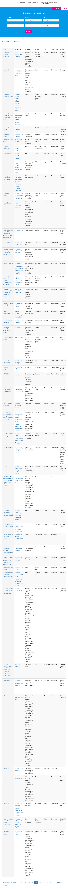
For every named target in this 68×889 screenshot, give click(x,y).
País (44, 17)
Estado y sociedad (8, 263)
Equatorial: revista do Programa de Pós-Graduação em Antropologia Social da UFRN (8, 561)
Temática (27, 17)
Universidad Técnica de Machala (18, 405)
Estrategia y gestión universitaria (6, 195)
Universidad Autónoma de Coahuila (18, 548)
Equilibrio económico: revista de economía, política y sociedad (8, 550)
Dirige (62, 49)
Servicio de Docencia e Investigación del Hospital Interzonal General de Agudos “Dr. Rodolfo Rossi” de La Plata (19, 183)
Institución (28, 23)
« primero (6, 882)
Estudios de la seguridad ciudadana (7, 54)
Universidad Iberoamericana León (19, 697)
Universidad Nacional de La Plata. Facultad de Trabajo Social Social (19, 528)
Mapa (65, 8)
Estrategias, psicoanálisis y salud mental (7, 177)
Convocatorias (33, 2)
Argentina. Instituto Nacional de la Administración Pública (19, 280)
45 (43, 882)
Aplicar (28, 31)
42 (32, 882)
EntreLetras (6, 803)
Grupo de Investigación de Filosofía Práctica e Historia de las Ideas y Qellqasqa (18, 119)
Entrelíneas (6, 777)
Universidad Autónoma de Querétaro (18, 250)
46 (47, 882)
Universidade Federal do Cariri (18, 833)
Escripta (5, 466)
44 (40, 882)
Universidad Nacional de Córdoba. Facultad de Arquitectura (18, 165)
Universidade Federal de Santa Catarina (19, 536)
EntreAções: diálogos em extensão (6, 833)
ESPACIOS (6, 374)
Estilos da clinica (7, 242)
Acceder (46, 3)
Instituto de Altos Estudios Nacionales (19, 290)
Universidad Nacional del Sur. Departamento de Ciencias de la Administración (19, 439)
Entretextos (6, 696)
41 (29, 882)
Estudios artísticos (8, 153)
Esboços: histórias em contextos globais (8, 536)
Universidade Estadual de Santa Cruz (18, 362)
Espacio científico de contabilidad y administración (7, 389)
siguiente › (60, 882)
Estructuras (6, 162)
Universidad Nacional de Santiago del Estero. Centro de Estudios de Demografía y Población (19, 268)
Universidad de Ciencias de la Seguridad (19, 54)
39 (21, 882)
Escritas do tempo (8, 447)
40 (25, 882)
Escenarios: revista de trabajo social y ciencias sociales (8, 526)
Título (9, 17)
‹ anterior (13, 882)
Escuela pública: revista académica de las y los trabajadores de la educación (8, 416)
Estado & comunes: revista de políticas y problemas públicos (7, 292)
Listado (57, 8)
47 (51, 882)
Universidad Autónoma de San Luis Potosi (19, 389)
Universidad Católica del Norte (18, 148)
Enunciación (6, 680)
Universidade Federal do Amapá (18, 304)
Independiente (19, 337)
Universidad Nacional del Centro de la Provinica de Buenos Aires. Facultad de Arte (18, 516)
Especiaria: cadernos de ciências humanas (8, 362)
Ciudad (9, 23)
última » (5, 885)
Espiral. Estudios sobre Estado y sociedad (7, 322)
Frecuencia (46, 23)
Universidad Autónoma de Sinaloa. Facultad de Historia (18, 470)
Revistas (22, 2)
